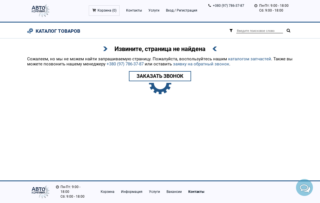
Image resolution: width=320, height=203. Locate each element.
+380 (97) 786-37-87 (228, 6)
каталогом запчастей (249, 58)
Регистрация (187, 10)
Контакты (134, 10)
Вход (170, 10)
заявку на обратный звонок (201, 64)
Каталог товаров (58, 31)
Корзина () (107, 10)
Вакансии (174, 192)
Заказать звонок (160, 76)
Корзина (107, 192)
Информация (131, 192)
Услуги (153, 10)
